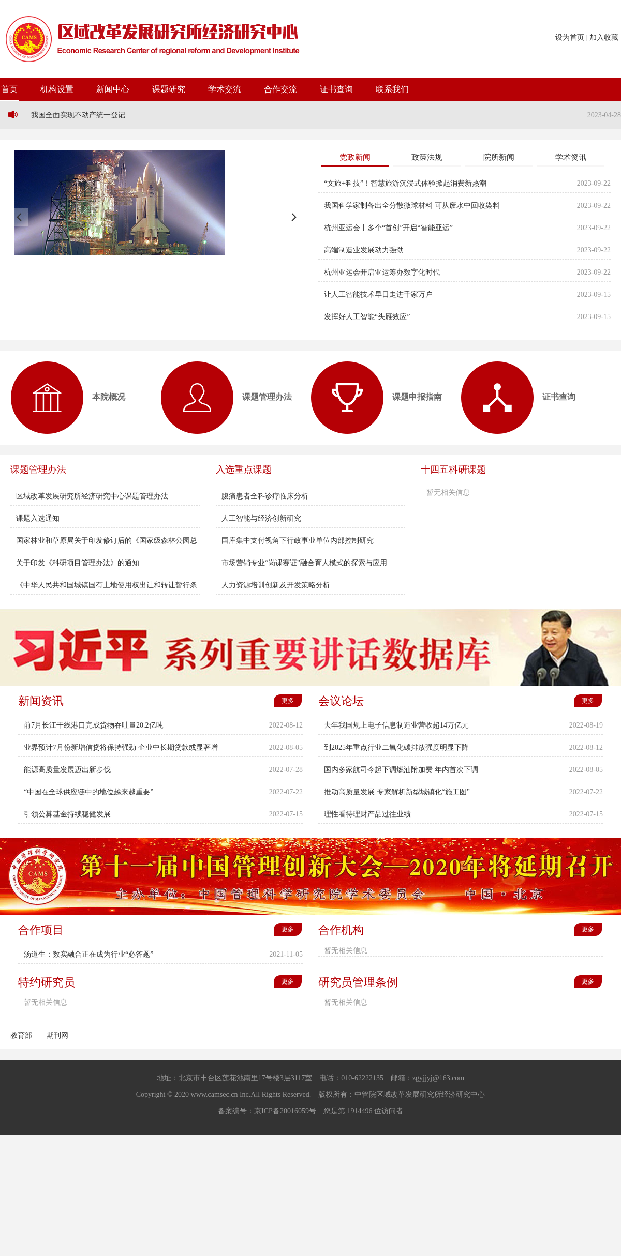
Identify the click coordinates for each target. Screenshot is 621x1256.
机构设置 (56, 89)
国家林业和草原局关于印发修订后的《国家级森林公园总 (106, 540)
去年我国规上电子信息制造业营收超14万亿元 (396, 725)
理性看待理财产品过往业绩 (367, 814)
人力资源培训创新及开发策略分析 (275, 585)
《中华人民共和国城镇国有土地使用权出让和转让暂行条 (106, 585)
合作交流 (280, 89)
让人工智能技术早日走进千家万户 (378, 294)
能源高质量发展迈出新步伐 (67, 770)
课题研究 (168, 89)
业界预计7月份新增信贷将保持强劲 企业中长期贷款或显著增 (121, 747)
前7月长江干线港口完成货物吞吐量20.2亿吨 (94, 725)
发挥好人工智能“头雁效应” (367, 317)
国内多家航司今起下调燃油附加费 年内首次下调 (401, 770)
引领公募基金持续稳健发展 (67, 814)
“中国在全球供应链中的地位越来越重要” (88, 792)
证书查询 (336, 89)
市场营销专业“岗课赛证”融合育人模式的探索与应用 (304, 563)
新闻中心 (112, 89)
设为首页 (569, 37)
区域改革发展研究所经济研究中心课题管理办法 (92, 496)
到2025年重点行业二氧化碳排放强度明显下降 (396, 747)
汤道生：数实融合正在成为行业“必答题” (88, 954)
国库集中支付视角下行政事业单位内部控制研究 (297, 540)
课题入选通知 (38, 518)
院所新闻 (498, 157)
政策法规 (426, 157)
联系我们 (392, 89)
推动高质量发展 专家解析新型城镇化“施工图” (397, 792)
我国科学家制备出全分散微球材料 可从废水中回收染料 (412, 205)
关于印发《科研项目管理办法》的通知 (77, 563)
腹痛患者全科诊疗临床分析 (264, 496)
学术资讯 (570, 157)
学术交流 (224, 89)
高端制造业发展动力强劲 (364, 250)
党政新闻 (355, 157)
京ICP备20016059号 (285, 1111)
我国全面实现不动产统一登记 (78, 115)
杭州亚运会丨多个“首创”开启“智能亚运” (388, 228)
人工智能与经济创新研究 (261, 518)
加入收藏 (603, 37)
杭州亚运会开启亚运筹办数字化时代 (382, 272)
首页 (9, 89)
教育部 (21, 1035)
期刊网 (57, 1035)
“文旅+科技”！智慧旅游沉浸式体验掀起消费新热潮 (405, 183)
